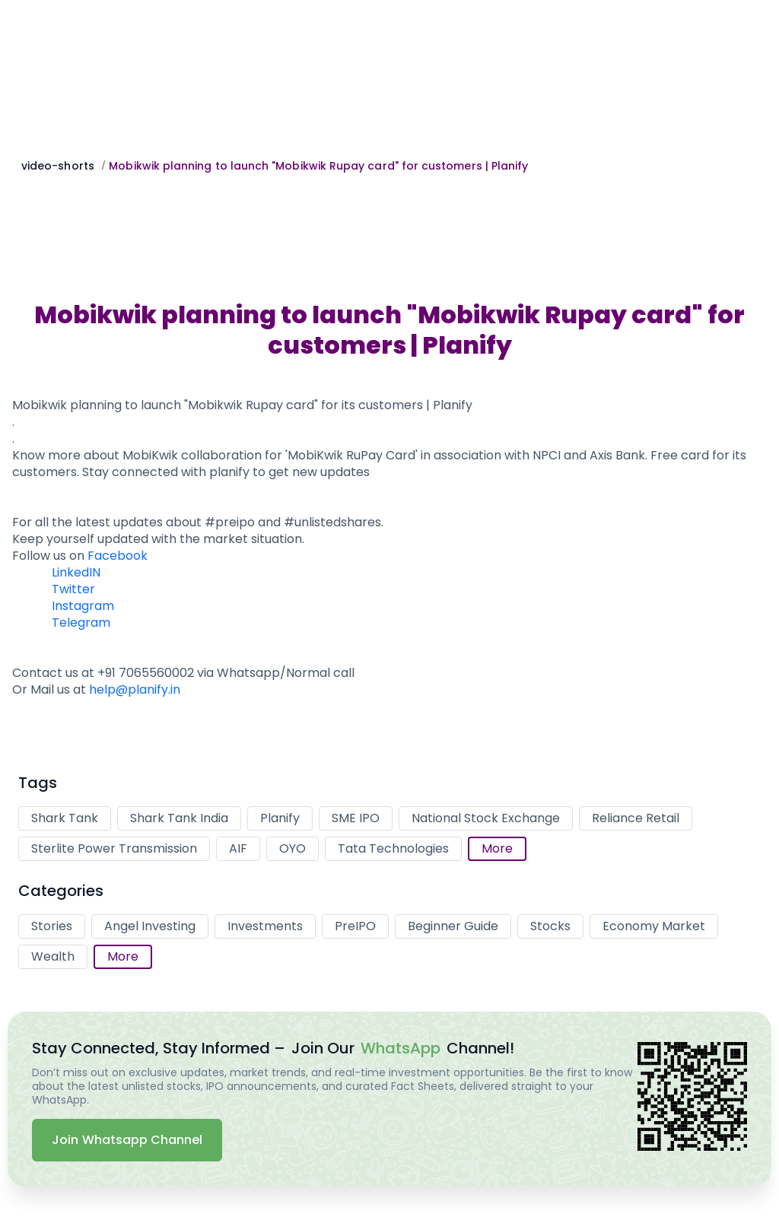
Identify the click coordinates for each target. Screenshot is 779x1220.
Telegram (81, 622)
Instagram (83, 606)
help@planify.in (134, 689)
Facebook (117, 555)
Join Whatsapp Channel (127, 1140)
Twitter (73, 589)
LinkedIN (76, 572)
